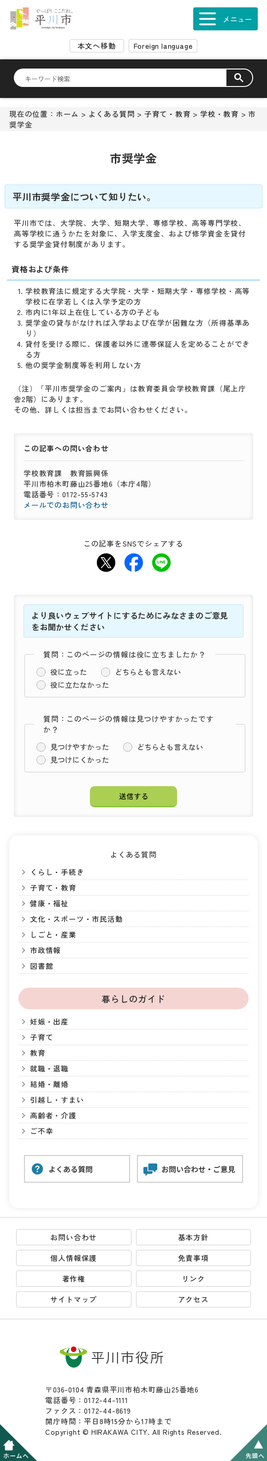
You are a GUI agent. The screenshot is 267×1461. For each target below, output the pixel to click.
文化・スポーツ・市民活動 (76, 919)
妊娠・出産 (49, 1021)
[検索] (125, 78)
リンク (193, 1278)
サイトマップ (73, 1299)
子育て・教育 (167, 114)
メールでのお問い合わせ (66, 505)
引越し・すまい (57, 1099)
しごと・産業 (53, 934)
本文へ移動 (96, 45)
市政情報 (45, 950)
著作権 (73, 1278)
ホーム (67, 114)
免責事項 (193, 1258)
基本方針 (193, 1237)
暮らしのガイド (133, 998)
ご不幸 (41, 1131)
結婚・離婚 (49, 1084)
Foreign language (163, 45)
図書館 (41, 966)
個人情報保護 (73, 1258)
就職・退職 (49, 1068)
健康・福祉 (49, 903)
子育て (41, 1037)
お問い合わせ (73, 1237)
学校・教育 (219, 114)
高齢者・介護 (53, 1115)
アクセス (193, 1299)
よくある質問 (112, 114)
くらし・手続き (57, 872)
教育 (38, 1052)
